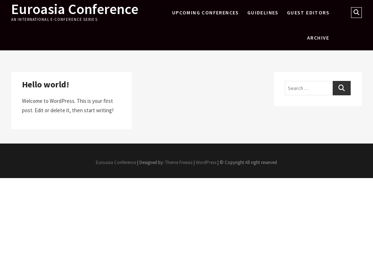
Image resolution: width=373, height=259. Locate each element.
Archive (318, 38)
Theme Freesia (179, 162)
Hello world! (45, 84)
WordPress (206, 162)
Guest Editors (308, 12)
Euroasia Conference (74, 9)
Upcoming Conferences (205, 12)
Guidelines (263, 12)
